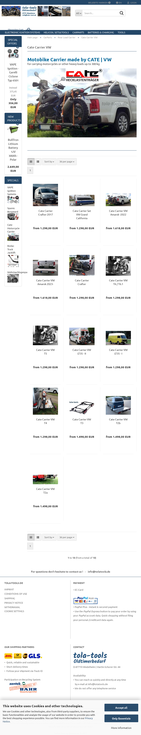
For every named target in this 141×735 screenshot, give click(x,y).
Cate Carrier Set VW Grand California (82, 214)
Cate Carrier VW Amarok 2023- (45, 282)
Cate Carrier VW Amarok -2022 (118, 212)
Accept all (121, 707)
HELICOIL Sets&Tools (56, 32)
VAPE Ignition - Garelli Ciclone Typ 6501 (13, 72)
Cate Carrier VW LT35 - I (118, 351)
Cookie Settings (14, 611)
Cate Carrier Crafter (82, 282)
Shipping (9, 598)
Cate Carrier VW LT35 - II (82, 351)
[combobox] (49, 161)
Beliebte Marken (99, 2)
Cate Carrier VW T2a (45, 490)
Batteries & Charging (101, 32)
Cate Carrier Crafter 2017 (45, 212)
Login (132, 2)
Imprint (9, 589)
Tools (121, 32)
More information (121, 727)
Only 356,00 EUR (13, 97)
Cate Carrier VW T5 (45, 351)
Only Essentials (121, 718)
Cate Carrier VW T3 (82, 421)
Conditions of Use (15, 593)
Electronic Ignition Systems (22, 32)
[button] (31, 161)
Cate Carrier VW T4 (45, 421)
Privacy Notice (13, 602)
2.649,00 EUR (13, 168)
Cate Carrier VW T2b (118, 421)
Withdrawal (12, 607)
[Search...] (78, 13)
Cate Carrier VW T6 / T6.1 (118, 282)
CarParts (78, 32)
